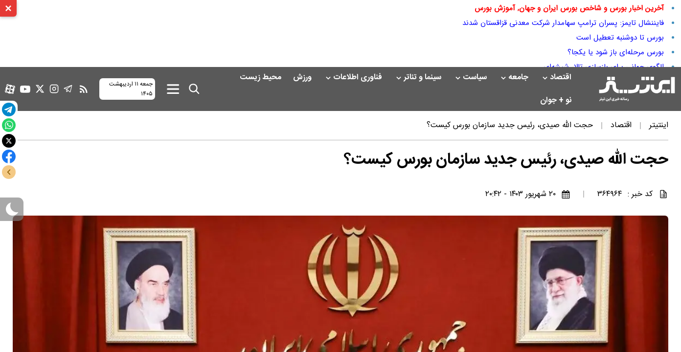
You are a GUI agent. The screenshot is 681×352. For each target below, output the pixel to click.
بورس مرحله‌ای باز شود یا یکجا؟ (616, 52)
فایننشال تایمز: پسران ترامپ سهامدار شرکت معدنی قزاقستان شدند (563, 23)
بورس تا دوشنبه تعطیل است (620, 38)
